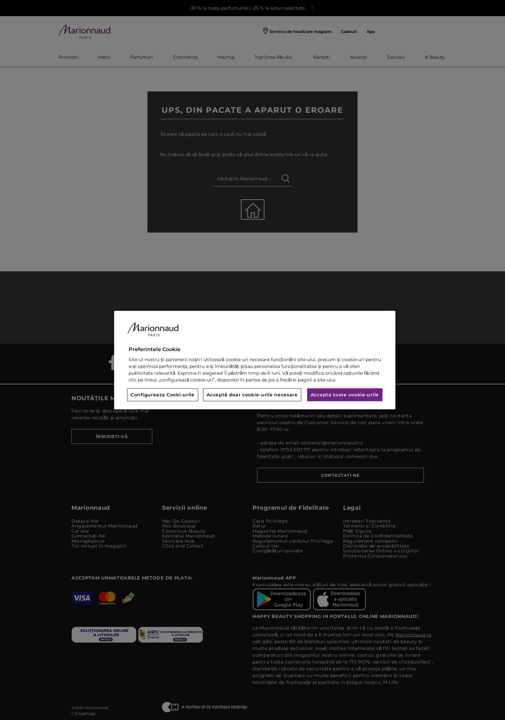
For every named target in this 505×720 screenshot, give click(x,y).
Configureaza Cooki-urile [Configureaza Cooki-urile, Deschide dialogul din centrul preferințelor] (163, 395)
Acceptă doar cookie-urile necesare (252, 395)
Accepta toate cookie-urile (345, 395)
